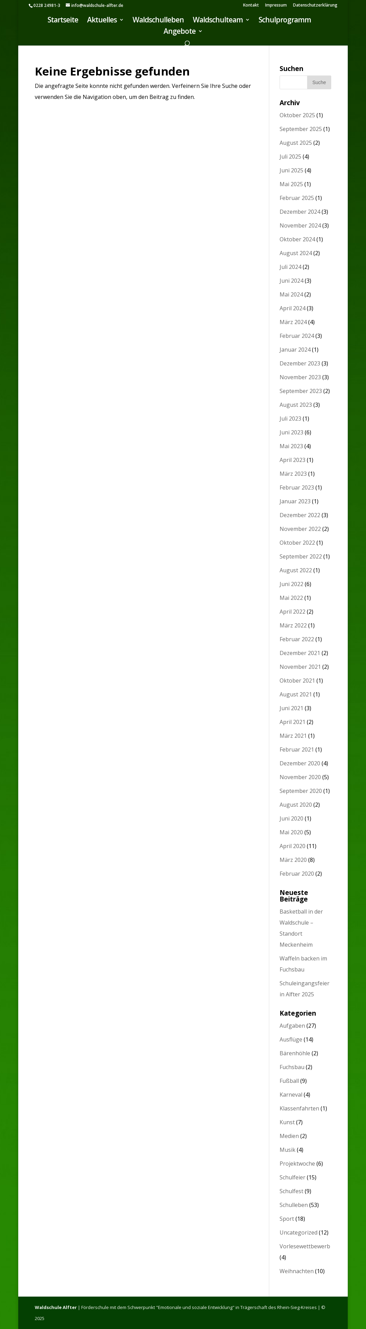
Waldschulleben (158, 20)
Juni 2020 (291, 818)
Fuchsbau (292, 1067)
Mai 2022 (291, 598)
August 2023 (296, 405)
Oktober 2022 (297, 542)
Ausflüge (291, 1039)
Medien (289, 1136)
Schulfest (291, 1191)
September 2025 (301, 129)
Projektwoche (297, 1163)
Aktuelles (102, 20)
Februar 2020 (297, 873)
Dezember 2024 (300, 211)
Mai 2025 (291, 184)
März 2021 (293, 735)
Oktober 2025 (297, 115)
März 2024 (293, 322)
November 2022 (300, 529)
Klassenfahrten (299, 1108)
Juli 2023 (290, 418)
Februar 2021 (297, 749)
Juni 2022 (291, 584)
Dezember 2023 (300, 363)
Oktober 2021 (297, 680)
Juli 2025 (290, 156)
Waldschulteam (218, 20)
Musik (287, 1150)
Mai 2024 (291, 294)
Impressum (276, 5)
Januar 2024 (295, 349)
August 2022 (296, 570)
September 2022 (301, 556)
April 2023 (292, 460)
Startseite (63, 20)
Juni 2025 (291, 170)
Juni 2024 (291, 280)
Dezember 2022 (300, 515)
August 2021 (296, 694)
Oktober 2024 (297, 239)
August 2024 (296, 253)
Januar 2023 (295, 501)
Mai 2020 (291, 832)
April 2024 (292, 308)
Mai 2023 (291, 446)
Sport (287, 1218)
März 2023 (293, 473)
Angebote (180, 32)
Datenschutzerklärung (315, 5)
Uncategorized (298, 1232)
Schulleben (294, 1205)
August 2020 (296, 804)
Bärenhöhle (295, 1053)
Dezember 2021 (300, 653)
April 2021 (292, 722)
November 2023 (300, 377)
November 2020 (300, 777)
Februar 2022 (297, 639)
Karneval (291, 1094)
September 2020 (301, 791)
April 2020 (292, 846)
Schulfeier (292, 1177)
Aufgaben (292, 1025)
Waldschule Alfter (56, 1307)
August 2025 (296, 143)
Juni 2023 (291, 432)
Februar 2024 (297, 336)
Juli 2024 (290, 267)
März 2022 (293, 625)
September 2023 (301, 391)
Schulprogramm (285, 20)
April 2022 (292, 611)
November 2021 (300, 667)
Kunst (287, 1122)
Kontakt (251, 5)
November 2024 (300, 225)
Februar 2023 (297, 487)
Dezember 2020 (300, 763)
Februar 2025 (297, 198)
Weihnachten (297, 1271)
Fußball (289, 1081)
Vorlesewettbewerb (305, 1246)
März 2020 (293, 860)
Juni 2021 (291, 708)
